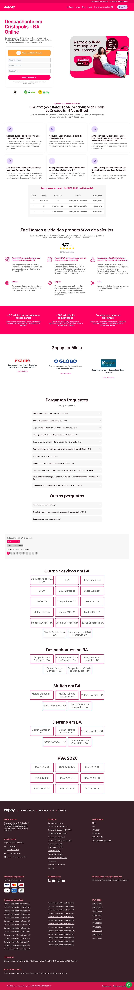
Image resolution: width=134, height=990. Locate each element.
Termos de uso (40, 82)
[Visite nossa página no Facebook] (53, 880)
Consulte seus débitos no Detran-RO (61, 941)
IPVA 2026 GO (42, 788)
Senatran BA (92, 601)
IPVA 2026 (96, 833)
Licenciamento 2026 (55, 847)
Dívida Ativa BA (92, 590)
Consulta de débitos (27, 810)
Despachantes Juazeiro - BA (92, 659)
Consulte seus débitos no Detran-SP (61, 906)
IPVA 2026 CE (67, 788)
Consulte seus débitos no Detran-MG (17, 907)
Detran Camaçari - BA (42, 731)
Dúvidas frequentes (14, 853)
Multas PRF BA (92, 612)
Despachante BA (67, 601)
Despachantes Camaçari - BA (42, 659)
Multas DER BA (42, 612)
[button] (67, 413)
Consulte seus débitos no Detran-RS (61, 910)
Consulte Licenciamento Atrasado (60, 840)
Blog (83, 7)
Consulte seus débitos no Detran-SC (17, 914)
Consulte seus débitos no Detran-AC (17, 928)
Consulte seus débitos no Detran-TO (17, 949)
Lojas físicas (11, 846)
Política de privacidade (29, 83)
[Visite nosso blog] (49, 880)
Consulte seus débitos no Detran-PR (17, 911)
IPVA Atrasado (97, 837)
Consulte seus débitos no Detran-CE (17, 921)
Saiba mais (74, 961)
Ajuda (90, 7)
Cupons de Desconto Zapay (102, 840)
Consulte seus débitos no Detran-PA (17, 938)
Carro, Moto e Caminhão (15, 545)
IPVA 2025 (96, 830)
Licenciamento (92, 580)
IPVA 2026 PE (92, 788)
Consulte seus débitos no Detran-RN (61, 913)
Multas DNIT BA (66, 612)
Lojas (78, 7)
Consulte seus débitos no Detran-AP (17, 925)
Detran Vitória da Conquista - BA (80, 741)
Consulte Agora (29, 77)
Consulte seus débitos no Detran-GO (17, 931)
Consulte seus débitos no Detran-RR (17, 945)
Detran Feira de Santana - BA (67, 731)
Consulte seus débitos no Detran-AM (61, 924)
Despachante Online (55, 854)
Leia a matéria (22, 371)
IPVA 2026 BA (97, 927)
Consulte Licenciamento (56, 837)
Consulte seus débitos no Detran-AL (61, 927)
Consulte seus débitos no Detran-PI (16, 942)
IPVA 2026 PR (92, 767)
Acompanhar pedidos (104, 7)
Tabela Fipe (52, 861)
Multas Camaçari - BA (42, 695)
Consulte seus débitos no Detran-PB (61, 938)
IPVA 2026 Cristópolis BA (54, 633)
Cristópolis (62, 810)
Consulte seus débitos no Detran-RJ (61, 903)
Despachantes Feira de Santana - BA (67, 659)
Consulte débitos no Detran (57, 826)
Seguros (51, 868)
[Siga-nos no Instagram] (58, 880)
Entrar (122, 7)
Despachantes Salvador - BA (54, 669)
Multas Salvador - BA (54, 705)
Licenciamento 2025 (55, 844)
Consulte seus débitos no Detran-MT (17, 935)
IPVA (66, 580)
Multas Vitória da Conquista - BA (80, 705)
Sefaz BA (42, 601)
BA (53, 810)
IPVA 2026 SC (92, 778)
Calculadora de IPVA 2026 (42, 580)
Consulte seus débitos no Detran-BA (61, 917)
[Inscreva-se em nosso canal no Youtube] (63, 880)
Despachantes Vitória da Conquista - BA (79, 669)
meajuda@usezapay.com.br (16, 857)
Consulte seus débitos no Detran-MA (61, 931)
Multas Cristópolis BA (92, 622)
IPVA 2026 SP (41, 767)
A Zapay (70, 7)
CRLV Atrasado (67, 590)
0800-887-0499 (13, 850)
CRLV (42, 590)
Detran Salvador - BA (54, 741)
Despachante (43, 810)
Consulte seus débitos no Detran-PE (17, 918)
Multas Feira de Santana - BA (67, 695)
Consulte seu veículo (55, 823)
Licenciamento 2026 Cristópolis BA (80, 633)
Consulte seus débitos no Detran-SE (61, 945)
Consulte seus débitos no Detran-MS (61, 934)
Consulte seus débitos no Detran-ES (61, 920)
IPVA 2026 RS (41, 778)
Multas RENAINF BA (42, 622)
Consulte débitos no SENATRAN (59, 830)
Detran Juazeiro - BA (92, 731)
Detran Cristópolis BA (67, 622)
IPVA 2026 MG (67, 767)
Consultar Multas (54, 851)
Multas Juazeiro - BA (92, 695)
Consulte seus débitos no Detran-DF (17, 904)
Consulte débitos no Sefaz (57, 833)
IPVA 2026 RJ (67, 778)
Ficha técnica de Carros (56, 865)
